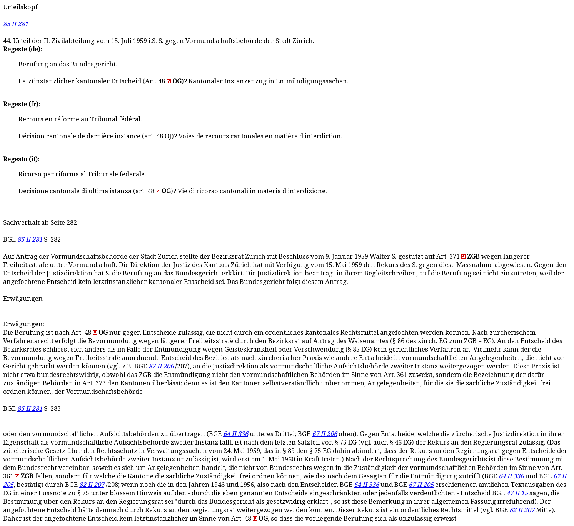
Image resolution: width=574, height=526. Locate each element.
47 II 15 (517, 493)
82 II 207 (91, 484)
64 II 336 (235, 434)
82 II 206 (161, 366)
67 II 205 (421, 484)
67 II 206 (324, 434)
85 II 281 (15, 24)
